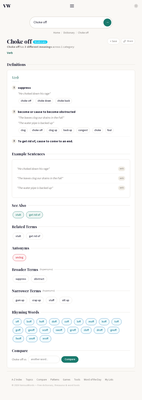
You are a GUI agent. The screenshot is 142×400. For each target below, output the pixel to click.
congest (83, 130)
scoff (45, 330)
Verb (10, 53)
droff (99, 330)
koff (104, 321)
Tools (77, 379)
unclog (19, 257)
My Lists (109, 379)
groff (73, 330)
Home (56, 33)
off (17, 321)
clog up (53, 130)
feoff (18, 338)
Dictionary (69, 33)
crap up (36, 300)
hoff (41, 321)
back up (67, 130)
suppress (21, 279)
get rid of (34, 215)
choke (97, 130)
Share (128, 41)
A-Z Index (17, 379)
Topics (29, 379)
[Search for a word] (71, 22)
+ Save (113, 41)
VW (7, 6)
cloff (86, 330)
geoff (31, 330)
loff (79, 321)
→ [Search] (107, 22)
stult (18, 215)
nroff (45, 338)
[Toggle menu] (72, 6)
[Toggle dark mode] (136, 6)
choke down (44, 101)
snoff (32, 338)
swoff (59, 330)
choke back (63, 101)
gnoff (113, 330)
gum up (20, 300)
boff (29, 321)
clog (23, 130)
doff (54, 321)
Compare (70, 359)
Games (66, 379)
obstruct (39, 279)
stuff (51, 300)
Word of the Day (92, 379)
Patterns (54, 379)
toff (116, 321)
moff (91, 321)
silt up (65, 300)
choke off (26, 101)
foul (109, 130)
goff (18, 330)
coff (66, 321)
